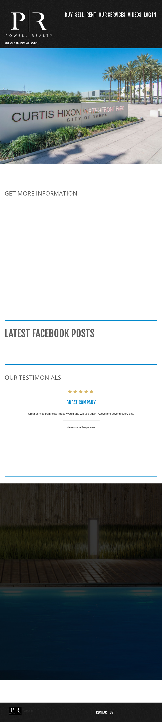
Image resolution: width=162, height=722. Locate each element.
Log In (150, 15)
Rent (91, 15)
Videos (134, 15)
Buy (69, 15)
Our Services (112, 15)
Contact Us (104, 712)
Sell (79, 15)
